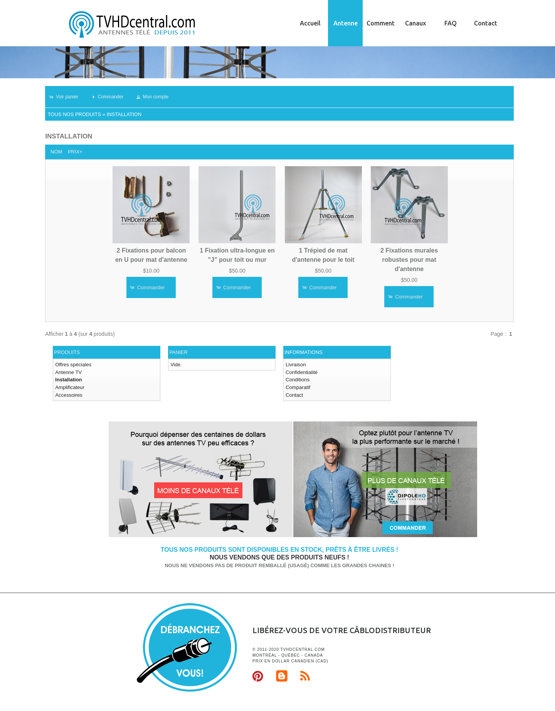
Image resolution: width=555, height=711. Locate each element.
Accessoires (68, 395)
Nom (56, 152)
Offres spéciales (73, 364)
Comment (381, 23)
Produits (67, 352)
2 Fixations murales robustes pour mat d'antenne (409, 259)
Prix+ (75, 152)
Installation (124, 114)
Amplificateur (69, 387)
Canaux (415, 23)
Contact (485, 23)
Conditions (297, 379)
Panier (178, 352)
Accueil (310, 23)
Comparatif (298, 387)
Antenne (345, 23)
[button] (66, 96)
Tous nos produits (74, 114)
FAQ (450, 23)
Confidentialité (301, 372)
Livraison (296, 364)
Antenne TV (68, 372)
